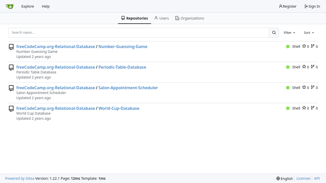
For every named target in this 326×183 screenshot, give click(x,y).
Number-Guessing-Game (122, 46)
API (317, 178)
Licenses (303, 178)
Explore (27, 6)
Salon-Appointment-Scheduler (128, 87)
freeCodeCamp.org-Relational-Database (55, 46)
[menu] (284, 178)
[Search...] (274, 32)
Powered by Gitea (19, 178)
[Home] (10, 6)
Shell (293, 46)
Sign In (312, 6)
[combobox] (290, 32)
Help (46, 6)
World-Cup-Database (118, 108)
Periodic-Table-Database (122, 67)
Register (287, 6)
